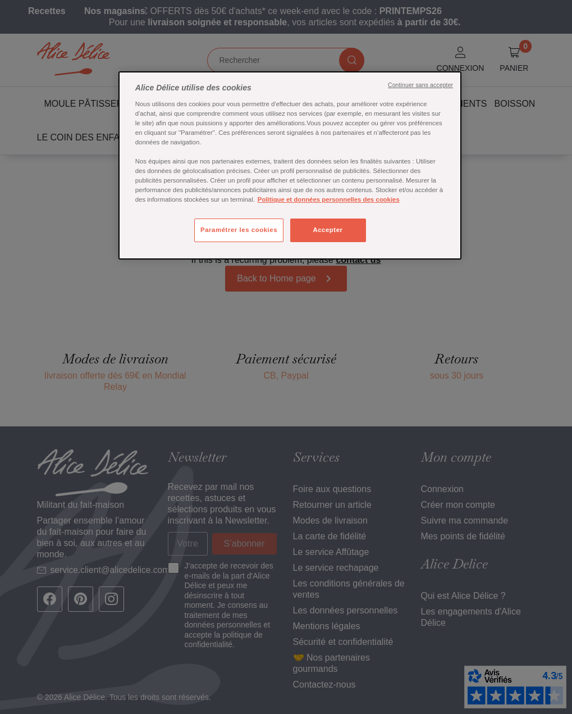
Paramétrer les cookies (238, 229)
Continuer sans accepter (420, 84)
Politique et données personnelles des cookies (329, 199)
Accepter (327, 229)
